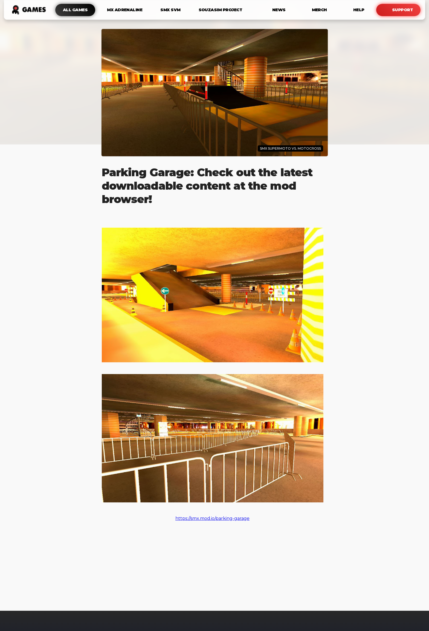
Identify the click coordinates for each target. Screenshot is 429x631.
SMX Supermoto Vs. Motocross (290, 148)
